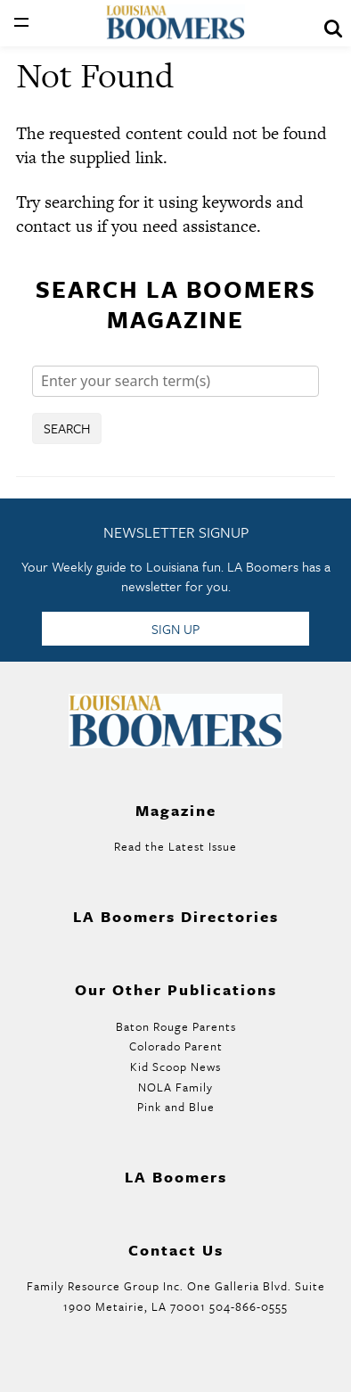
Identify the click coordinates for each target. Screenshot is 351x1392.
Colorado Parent (176, 1046)
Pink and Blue (176, 1107)
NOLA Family (175, 1087)
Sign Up (175, 628)
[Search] (175, 381)
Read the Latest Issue (175, 846)
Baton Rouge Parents (176, 1026)
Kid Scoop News (175, 1066)
